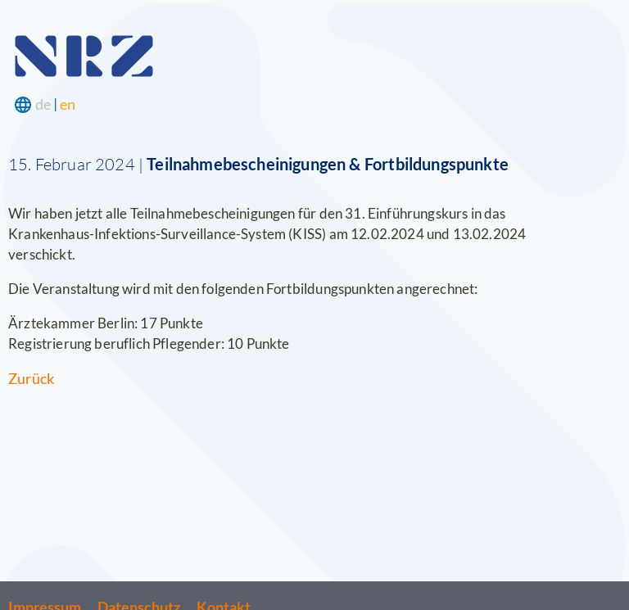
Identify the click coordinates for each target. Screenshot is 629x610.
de (43, 104)
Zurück (31, 378)
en (67, 104)
